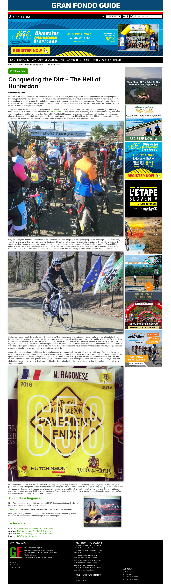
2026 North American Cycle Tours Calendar (87, 553)
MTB (62, 59)
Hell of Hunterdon (57, 112)
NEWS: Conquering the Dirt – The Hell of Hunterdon (34, 531)
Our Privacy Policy (15, 567)
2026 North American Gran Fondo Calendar (87, 545)
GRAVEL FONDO (51, 59)
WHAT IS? (106, 59)
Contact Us (13, 562)
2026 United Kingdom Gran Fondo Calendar (87, 560)
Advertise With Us (15, 564)
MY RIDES (16, 16)
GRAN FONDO (37, 59)
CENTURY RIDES (74, 59)
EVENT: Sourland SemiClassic (27, 536)
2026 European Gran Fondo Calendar (85, 558)
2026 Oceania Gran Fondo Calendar (85, 563)
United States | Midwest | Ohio (18, 64)
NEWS (12, 59)
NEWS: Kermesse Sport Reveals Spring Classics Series (35, 528)
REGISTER (26, 16)
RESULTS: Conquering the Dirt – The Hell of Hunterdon (35, 533)
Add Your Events (79, 578)
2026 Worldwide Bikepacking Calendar (86, 555)
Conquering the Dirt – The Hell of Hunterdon (45, 64)
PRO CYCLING (23, 59)
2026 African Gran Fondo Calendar (85, 570)
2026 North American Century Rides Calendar (88, 550)
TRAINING (96, 59)
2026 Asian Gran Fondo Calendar (84, 565)
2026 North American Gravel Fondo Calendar (88, 548)
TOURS (86, 59)
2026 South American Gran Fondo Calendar (87, 567)
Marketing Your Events (81, 580)
